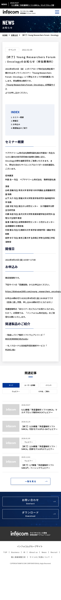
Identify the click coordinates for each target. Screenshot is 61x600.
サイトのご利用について (40, 557)
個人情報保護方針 (18, 557)
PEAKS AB (9, 349)
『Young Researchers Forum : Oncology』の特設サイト (30, 86)
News (44, 552)
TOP (5, 552)
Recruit (54, 552)
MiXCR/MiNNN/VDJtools (16, 338)
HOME (5, 35)
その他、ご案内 (43, 391)
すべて (11, 385)
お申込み (16, 124)
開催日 (15, 120)
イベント (48, 385)
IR (24, 552)
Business (15, 552)
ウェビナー (16, 391)
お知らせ (14, 35)
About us (33, 552)
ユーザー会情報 (29, 385)
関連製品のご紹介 (20, 128)
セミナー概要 (18, 117)
